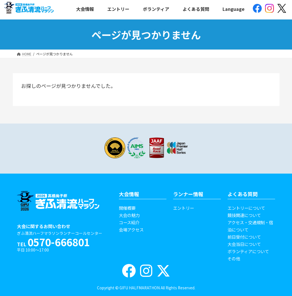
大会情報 (129, 194)
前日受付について (244, 237)
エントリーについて (246, 208)
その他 (234, 258)
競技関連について (244, 215)
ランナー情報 (188, 194)
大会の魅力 (129, 215)
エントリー (183, 208)
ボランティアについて (248, 251)
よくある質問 (243, 194)
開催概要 (127, 208)
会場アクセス (131, 229)
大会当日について (244, 244)
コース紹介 (129, 222)
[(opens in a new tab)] (257, 9)
